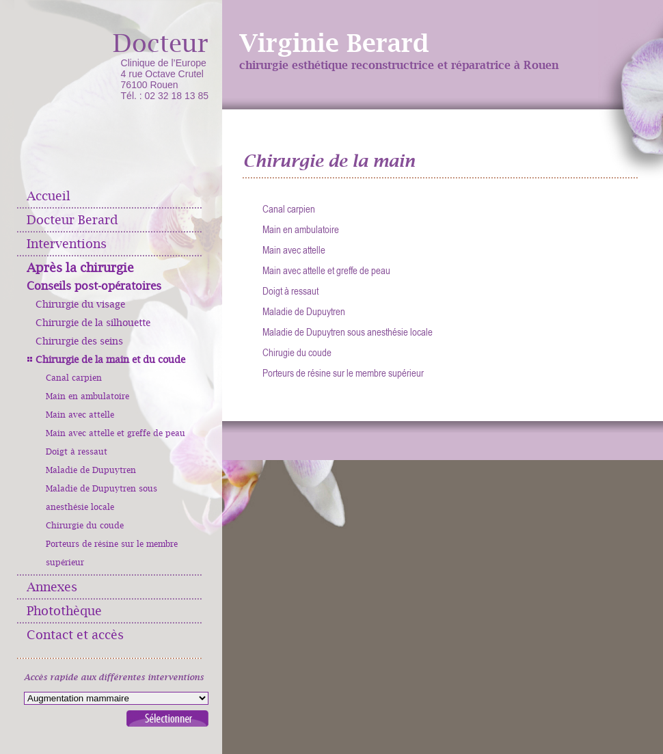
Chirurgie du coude (85, 525)
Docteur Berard (72, 220)
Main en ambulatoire (87, 396)
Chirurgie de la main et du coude (110, 359)
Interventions (67, 244)
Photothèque (64, 611)
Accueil (48, 196)
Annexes (52, 587)
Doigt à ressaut (76, 452)
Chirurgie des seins (79, 341)
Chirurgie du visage (80, 304)
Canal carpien (74, 378)
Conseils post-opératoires (94, 286)
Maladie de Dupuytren (91, 470)
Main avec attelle (80, 415)
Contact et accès (75, 635)
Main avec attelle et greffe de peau (115, 433)
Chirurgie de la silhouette (93, 322)
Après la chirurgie (80, 267)
